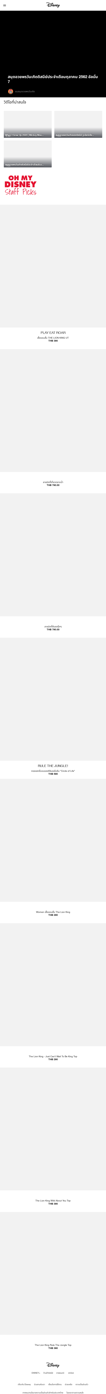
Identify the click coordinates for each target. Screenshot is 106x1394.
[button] (4, 5)
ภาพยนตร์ (60, 1372)
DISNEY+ (36, 1372)
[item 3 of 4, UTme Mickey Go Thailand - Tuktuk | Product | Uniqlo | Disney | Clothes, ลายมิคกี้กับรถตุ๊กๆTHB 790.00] (53, 563)
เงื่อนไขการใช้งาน (55, 1384)
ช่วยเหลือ (68, 1384)
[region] (53, 42)
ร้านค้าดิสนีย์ (48, 1372)
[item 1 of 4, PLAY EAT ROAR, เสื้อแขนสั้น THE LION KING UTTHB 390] (53, 275)
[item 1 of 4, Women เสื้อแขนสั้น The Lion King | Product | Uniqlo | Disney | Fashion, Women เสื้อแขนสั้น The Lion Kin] (53, 849)
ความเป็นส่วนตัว (82, 1384)
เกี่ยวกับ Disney (24, 1384)
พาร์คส (71, 1372)
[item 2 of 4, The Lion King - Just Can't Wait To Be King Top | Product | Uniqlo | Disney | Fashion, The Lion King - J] (53, 993)
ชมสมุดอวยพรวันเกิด (25, 91)
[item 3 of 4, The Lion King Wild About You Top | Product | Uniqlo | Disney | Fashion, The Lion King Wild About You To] (53, 1138)
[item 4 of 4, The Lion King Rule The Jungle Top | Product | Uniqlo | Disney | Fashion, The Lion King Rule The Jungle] (53, 1282)
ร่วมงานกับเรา (39, 1384)
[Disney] (53, 5)
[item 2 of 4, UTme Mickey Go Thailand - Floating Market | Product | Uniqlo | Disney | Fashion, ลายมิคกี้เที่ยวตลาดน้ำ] (53, 419)
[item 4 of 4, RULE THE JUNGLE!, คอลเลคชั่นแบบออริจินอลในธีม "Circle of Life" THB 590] (53, 708)
